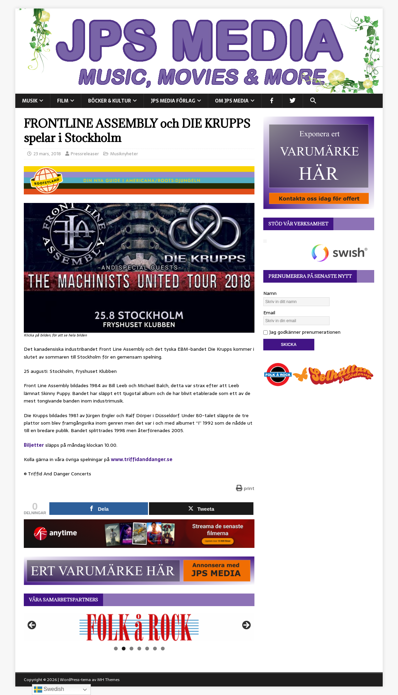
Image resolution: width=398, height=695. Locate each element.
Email (269, 312)
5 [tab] (147, 648)
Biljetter (34, 445)
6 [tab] (155, 648)
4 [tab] (139, 648)
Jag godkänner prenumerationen (302, 332)
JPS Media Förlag (173, 101)
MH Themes (108, 679)
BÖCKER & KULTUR (109, 101)
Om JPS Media (232, 101)
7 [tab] (163, 648)
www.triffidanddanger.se (141, 459)
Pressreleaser (85, 153)
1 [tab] (116, 648)
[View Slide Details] (139, 627)
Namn (270, 293)
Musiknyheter (124, 153)
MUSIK (29, 101)
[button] (313, 101)
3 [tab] (131, 648)
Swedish (49, 689)
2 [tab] (124, 648)
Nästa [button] (246, 625)
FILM (62, 101)
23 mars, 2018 (47, 153)
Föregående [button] (32, 625)
